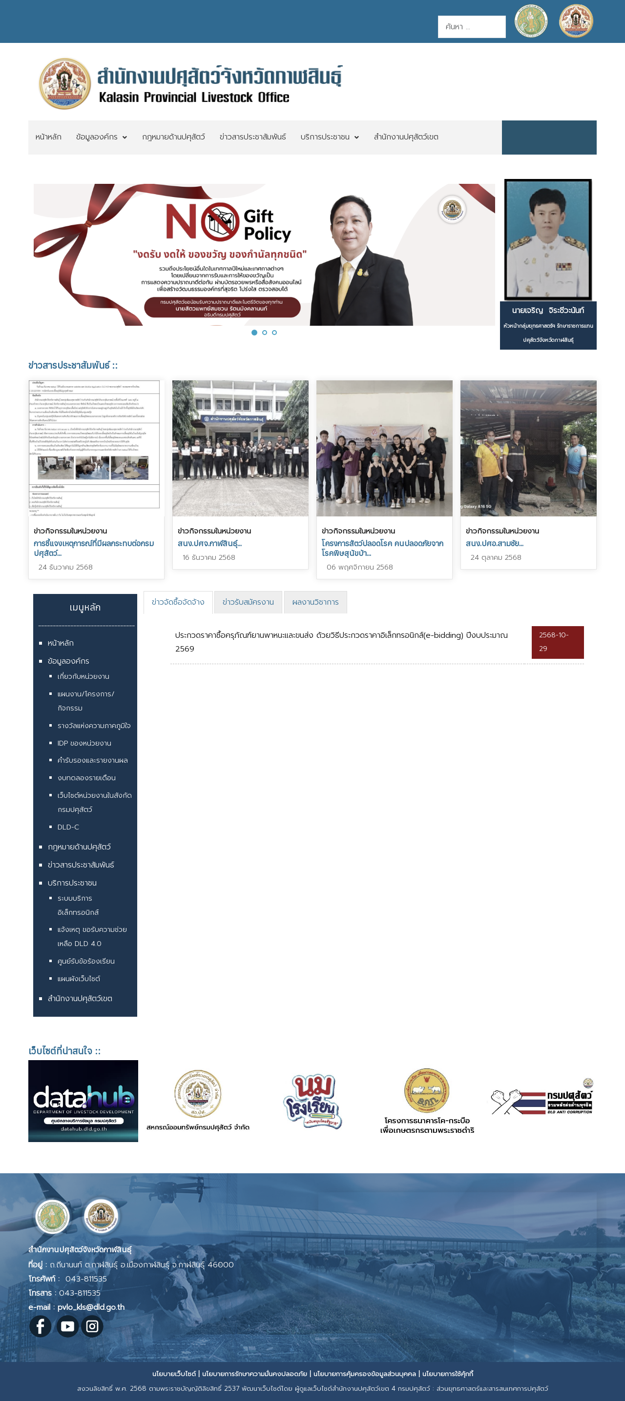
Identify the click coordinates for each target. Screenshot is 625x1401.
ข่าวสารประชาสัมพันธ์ (81, 865)
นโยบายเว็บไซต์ (174, 1374)
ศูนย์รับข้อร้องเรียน (86, 961)
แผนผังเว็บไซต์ (79, 979)
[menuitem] (48, 137)
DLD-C (68, 827)
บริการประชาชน (72, 883)
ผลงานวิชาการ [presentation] (315, 602)
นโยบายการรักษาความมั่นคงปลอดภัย (254, 1374)
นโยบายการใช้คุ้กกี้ (447, 1374)
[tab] (178, 602)
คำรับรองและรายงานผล (93, 760)
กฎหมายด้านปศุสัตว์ (79, 847)
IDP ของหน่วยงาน (84, 743)
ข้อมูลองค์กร (68, 661)
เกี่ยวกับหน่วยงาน (83, 676)
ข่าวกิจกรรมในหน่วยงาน (70, 531)
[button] (254, 332)
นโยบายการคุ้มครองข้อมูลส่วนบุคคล (364, 1374)
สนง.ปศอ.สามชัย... (494, 543)
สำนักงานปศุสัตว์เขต (80, 999)
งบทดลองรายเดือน (87, 778)
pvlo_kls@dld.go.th (91, 1307)
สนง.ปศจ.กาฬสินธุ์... (210, 543)
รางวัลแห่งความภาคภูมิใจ (94, 726)
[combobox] (472, 27)
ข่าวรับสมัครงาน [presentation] (248, 602)
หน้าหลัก (61, 643)
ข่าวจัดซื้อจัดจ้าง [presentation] (178, 602)
